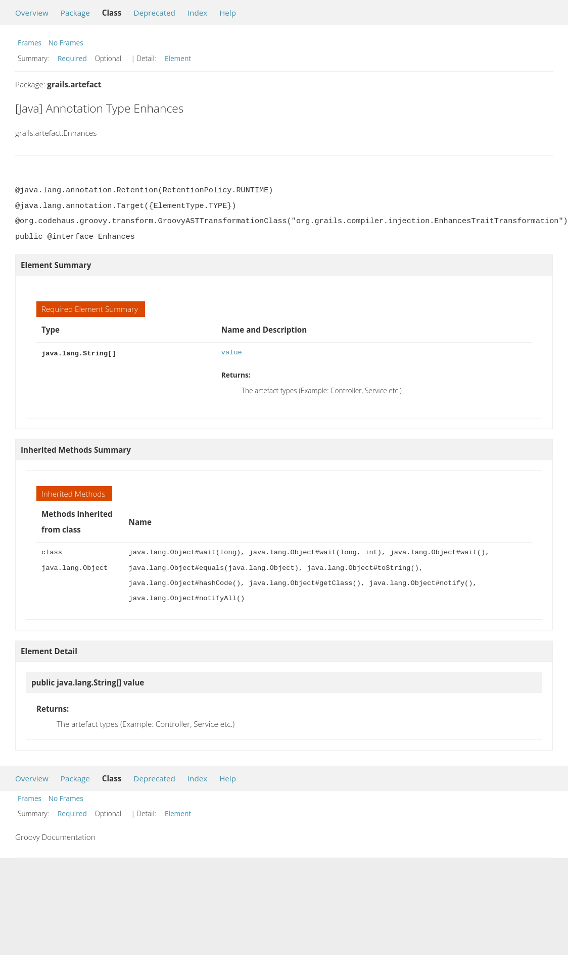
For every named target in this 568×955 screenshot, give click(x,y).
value (231, 352)
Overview (32, 13)
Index (197, 13)
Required (72, 58)
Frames (29, 42)
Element (178, 58)
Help (227, 13)
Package (75, 13)
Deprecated (154, 13)
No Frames (66, 42)
